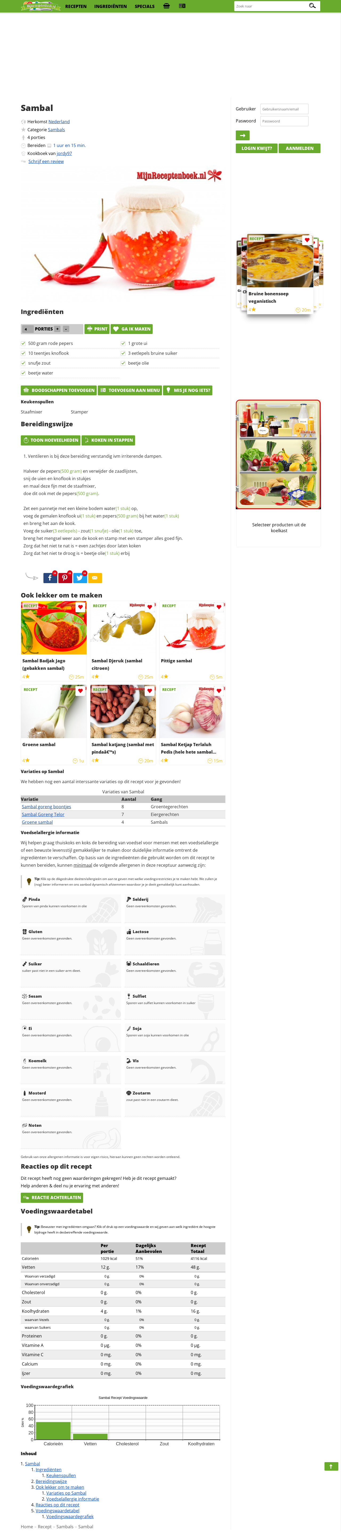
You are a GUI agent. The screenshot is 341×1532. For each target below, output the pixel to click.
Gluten (32, 931)
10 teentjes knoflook (48, 353)
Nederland (59, 122)
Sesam (32, 996)
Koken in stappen (108, 440)
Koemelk (34, 1060)
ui (86, 516)
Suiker (32, 963)
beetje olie (138, 363)
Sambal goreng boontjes (46, 807)
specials (145, 6)
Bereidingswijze (51, 1481)
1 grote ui (137, 343)
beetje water (40, 373)
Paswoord (246, 121)
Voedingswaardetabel (57, 1511)
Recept (45, 1527)
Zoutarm (138, 1093)
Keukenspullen (61, 1475)
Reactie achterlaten (52, 1197)
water (117, 508)
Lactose (137, 931)
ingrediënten (110, 6)
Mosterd (34, 1093)
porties (38, 137)
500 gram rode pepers (50, 343)
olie (122, 531)
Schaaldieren (142, 963)
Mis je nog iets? (187, 390)
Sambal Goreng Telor (43, 814)
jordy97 (64, 153)
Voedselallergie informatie (72, 1499)
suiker (59, 531)
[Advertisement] (170, 56)
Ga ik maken (132, 329)
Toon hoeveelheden (50, 440)
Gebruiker (246, 109)
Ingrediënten (49, 1470)
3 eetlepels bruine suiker (152, 353)
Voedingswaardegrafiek (70, 1516)
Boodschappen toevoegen (59, 390)
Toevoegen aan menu (130, 390)
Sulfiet (136, 996)
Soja (133, 1028)
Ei (27, 1028)
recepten (76, 6)
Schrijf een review (46, 161)
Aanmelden (300, 148)
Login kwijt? (257, 148)
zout (94, 531)
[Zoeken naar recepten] (277, 6)
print (97, 329)
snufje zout (39, 363)
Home (27, 1527)
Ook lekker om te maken (60, 1487)
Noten (32, 1125)
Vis (132, 1060)
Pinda (31, 899)
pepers (64, 471)
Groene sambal (37, 822)
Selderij (137, 899)
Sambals (56, 130)
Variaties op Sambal (66, 1493)
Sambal (32, 1464)
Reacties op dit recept (57, 1505)
